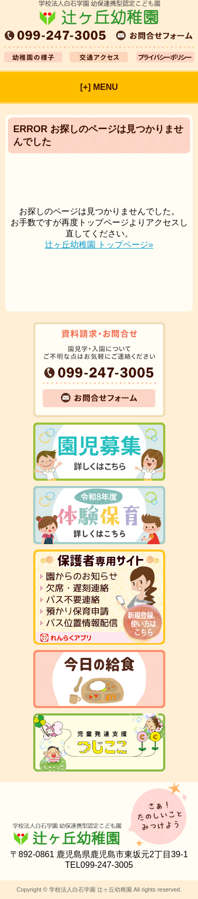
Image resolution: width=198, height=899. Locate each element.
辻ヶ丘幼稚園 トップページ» (99, 244)
